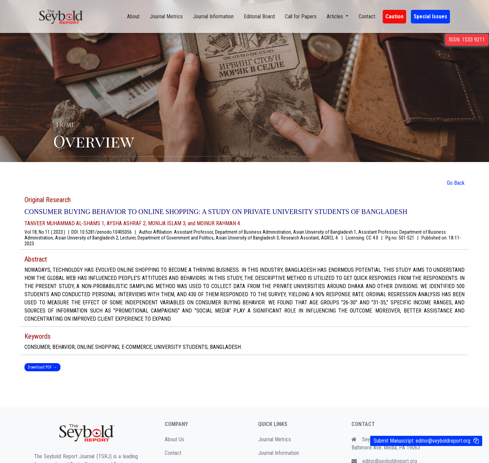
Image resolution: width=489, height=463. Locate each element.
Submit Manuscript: (422, 441)
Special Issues (430, 16)
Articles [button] (335, 16)
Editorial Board (259, 16)
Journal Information (213, 16)
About (133, 16)
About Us (174, 439)
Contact (367, 16)
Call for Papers (300, 16)
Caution (394, 16)
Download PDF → (42, 367)
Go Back (456, 183)
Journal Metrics (166, 16)
